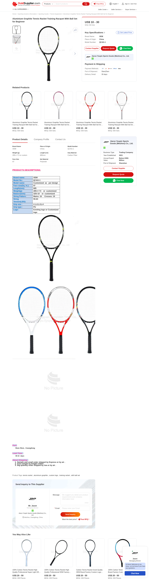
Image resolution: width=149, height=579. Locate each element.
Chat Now (135, 573)
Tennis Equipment (56, 14)
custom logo (53, 475)
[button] (75, 53)
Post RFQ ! (83, 519)
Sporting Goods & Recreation (27, 14)
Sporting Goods (43, 14)
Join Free (134, 4)
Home (14, 14)
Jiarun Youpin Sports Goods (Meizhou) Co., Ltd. (110, 56)
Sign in (127, 4)
